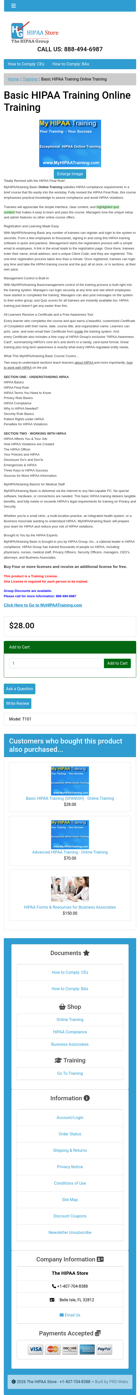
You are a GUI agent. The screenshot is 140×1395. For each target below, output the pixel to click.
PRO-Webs (118, 1381)
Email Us (70, 1315)
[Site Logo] (70, 32)
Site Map (70, 1199)
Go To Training (70, 1073)
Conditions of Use (70, 1183)
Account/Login (70, 1117)
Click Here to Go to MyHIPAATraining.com (43, 605)
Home (13, 79)
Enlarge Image (70, 173)
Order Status (70, 1134)
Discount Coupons (70, 1216)
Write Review (17, 703)
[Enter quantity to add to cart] (56, 663)
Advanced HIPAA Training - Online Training (70, 852)
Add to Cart (117, 663)
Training (30, 79)
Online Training (70, 1019)
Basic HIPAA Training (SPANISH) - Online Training (70, 798)
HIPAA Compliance (70, 1032)
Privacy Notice (70, 1166)
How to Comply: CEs (26, 64)
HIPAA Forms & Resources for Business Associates (70, 907)
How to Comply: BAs (70, 64)
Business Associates (70, 1044)
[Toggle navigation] (13, 6)
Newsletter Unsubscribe (70, 1232)
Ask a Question (19, 688)
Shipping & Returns (70, 1150)
